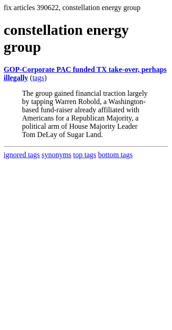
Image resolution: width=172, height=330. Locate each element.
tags (38, 78)
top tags (84, 155)
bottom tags (115, 155)
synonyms (57, 155)
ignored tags (22, 155)
